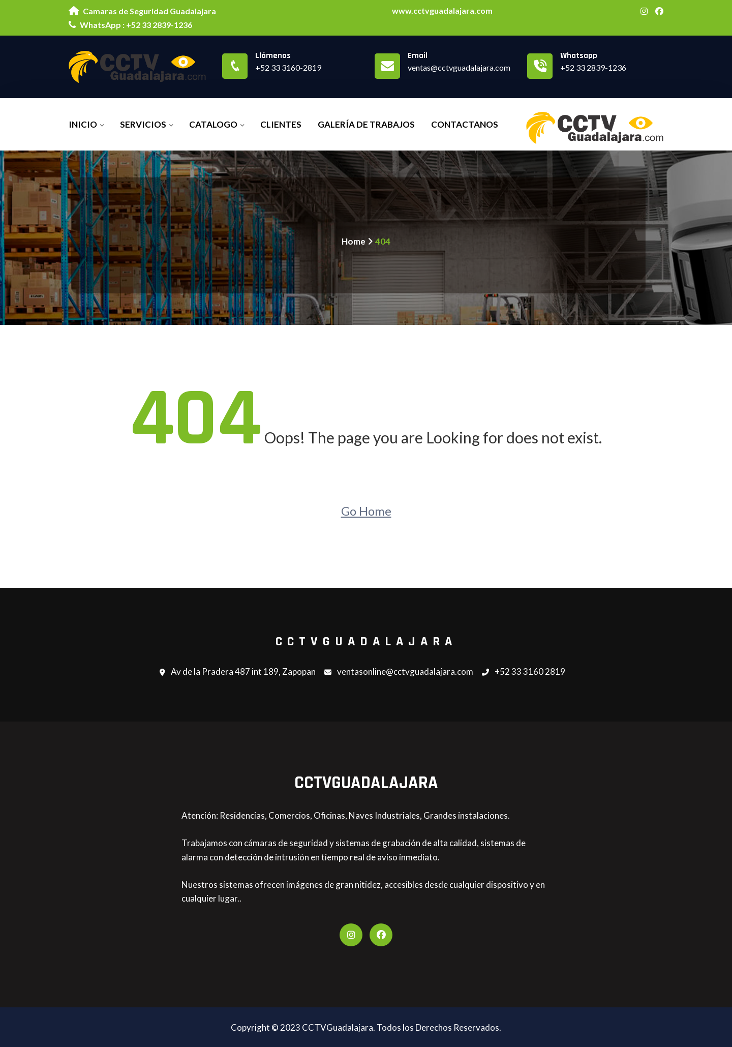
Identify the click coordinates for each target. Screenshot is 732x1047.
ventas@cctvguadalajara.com (459, 67)
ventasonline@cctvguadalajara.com (398, 672)
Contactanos (464, 124)
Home (353, 241)
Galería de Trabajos (366, 124)
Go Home (366, 510)
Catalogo (213, 124)
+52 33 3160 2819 (523, 672)
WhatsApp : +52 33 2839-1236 (130, 24)
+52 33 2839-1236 (593, 67)
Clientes (280, 124)
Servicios (143, 124)
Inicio (83, 124)
